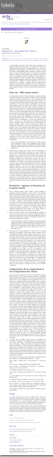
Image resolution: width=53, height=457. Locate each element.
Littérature (5, 24)
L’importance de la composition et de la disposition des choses (26, 270)
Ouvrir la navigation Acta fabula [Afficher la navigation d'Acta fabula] (26, 29)
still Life (27, 431)
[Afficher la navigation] (50, 5)
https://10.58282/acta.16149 (21, 452)
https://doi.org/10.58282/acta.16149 (13, 56)
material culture (21, 431)
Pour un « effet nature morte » (24, 92)
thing (31, 431)
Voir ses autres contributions (16, 440)
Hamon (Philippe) (22, 429)
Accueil (3, 22)
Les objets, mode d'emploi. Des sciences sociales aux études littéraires (33, 22)
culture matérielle (13, 429)
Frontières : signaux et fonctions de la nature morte (27, 186)
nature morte (29, 429)
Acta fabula (9, 22)
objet (34, 429)
